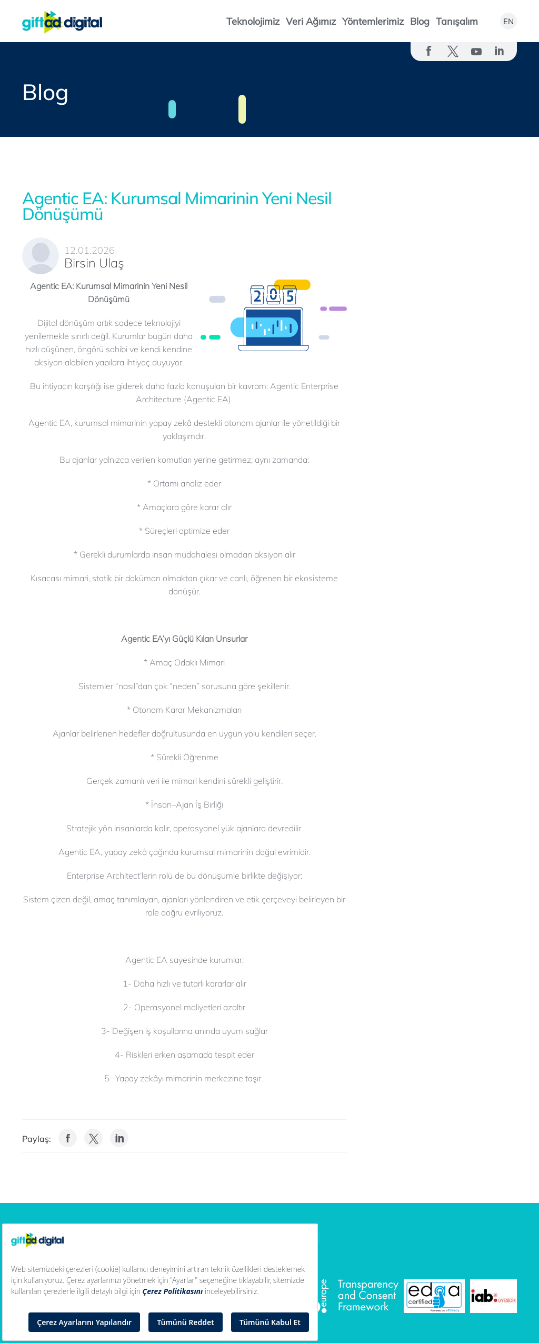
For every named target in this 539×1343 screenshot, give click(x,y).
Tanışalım (457, 21)
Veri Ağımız (311, 21)
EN (508, 21)
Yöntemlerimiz (373, 21)
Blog (420, 21)
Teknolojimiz (253, 21)
